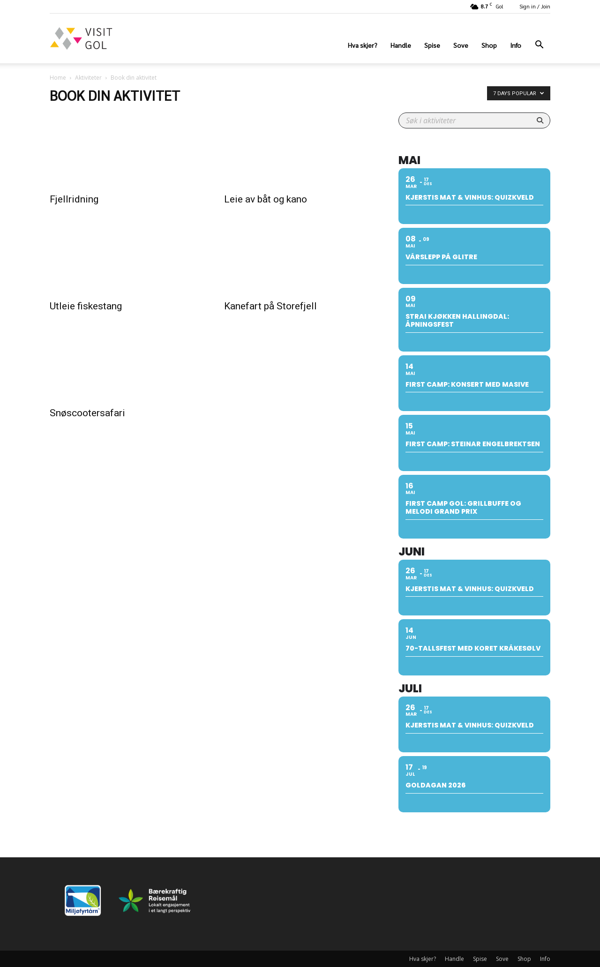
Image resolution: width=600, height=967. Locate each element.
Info (515, 45)
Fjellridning (74, 199)
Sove (460, 45)
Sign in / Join (534, 6)
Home (58, 78)
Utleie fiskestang (86, 306)
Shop (489, 45)
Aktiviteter (88, 78)
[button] (539, 45)
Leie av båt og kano (265, 199)
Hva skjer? (362, 45)
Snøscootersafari (87, 413)
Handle (400, 45)
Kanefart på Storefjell (270, 306)
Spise (432, 45)
